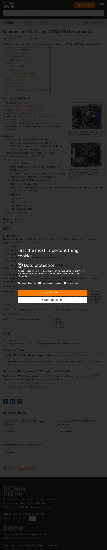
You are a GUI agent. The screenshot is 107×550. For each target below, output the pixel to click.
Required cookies (27, 283)
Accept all (52, 293)
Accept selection (52, 300)
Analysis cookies (72, 283)
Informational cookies (49, 283)
